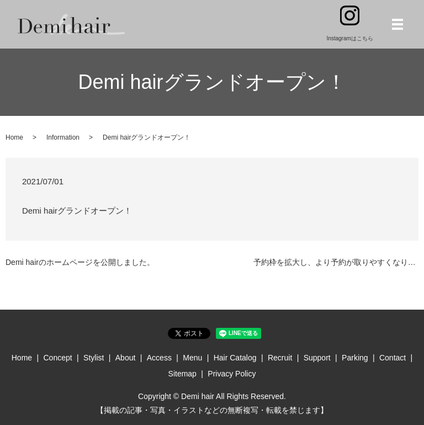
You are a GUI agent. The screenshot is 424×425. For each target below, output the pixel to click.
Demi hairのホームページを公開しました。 (80, 262)
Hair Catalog (235, 357)
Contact (392, 357)
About (125, 357)
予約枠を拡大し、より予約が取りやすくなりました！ (335, 262)
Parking (355, 357)
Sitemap (182, 373)
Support (317, 357)
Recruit (280, 357)
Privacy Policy (232, 373)
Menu (192, 357)
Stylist (93, 357)
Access (159, 357)
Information (63, 137)
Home (14, 137)
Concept (58, 357)
